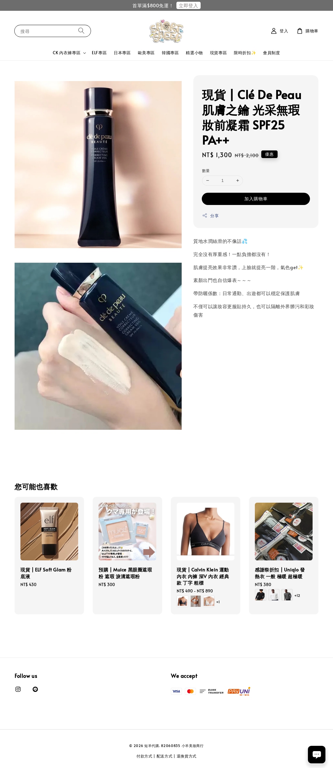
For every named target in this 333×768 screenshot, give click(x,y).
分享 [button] (210, 215)
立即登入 (188, 5)
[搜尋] (81, 30)
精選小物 (194, 52)
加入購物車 (256, 198)
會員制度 (271, 52)
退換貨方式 (187, 756)
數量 (206, 170)
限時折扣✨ (245, 52)
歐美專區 (146, 52)
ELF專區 (99, 52)
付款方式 (144, 756)
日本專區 (122, 52)
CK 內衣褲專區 (66, 52)
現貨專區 (218, 52)
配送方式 (165, 756)
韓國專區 (170, 52)
